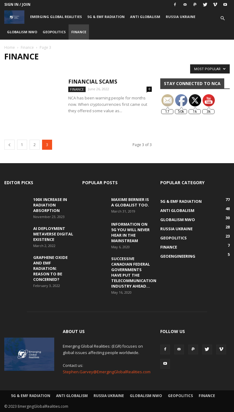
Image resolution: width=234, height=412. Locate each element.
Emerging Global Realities (56, 16)
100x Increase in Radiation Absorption (50, 205)
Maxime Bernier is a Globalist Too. (130, 202)
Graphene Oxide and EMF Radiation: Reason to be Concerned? (50, 268)
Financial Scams (92, 81)
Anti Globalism (145, 16)
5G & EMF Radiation (106, 16)
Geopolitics (54, 32)
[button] (222, 18)
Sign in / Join (17, 4)
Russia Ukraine (180, 16)
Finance (78, 32)
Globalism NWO (22, 32)
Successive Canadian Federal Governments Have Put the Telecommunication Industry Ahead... (133, 272)
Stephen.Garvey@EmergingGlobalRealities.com (107, 371)
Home (9, 47)
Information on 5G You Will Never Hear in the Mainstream (130, 232)
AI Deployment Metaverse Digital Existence (53, 234)
